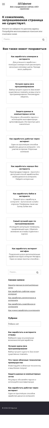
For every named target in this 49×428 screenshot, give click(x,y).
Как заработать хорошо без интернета (24, 167)
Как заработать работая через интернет (24, 140)
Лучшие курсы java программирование (24, 85)
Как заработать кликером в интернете (24, 57)
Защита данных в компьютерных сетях (24, 112)
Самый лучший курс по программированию (24, 222)
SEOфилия (24, 3)
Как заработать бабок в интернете (24, 195)
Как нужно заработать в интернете (24, 310)
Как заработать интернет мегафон (24, 249)
